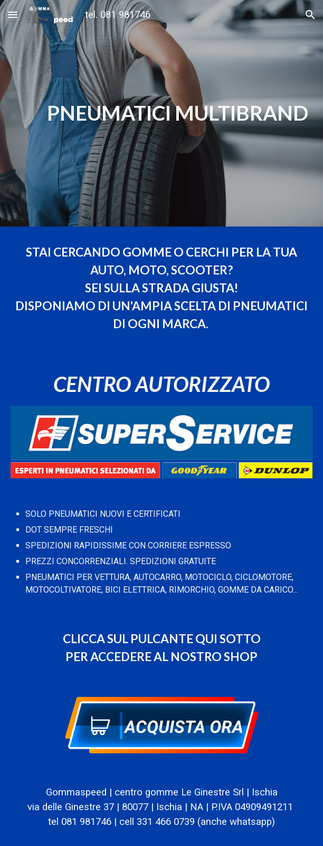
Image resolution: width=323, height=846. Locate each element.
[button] (12, 14)
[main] (161, 113)
